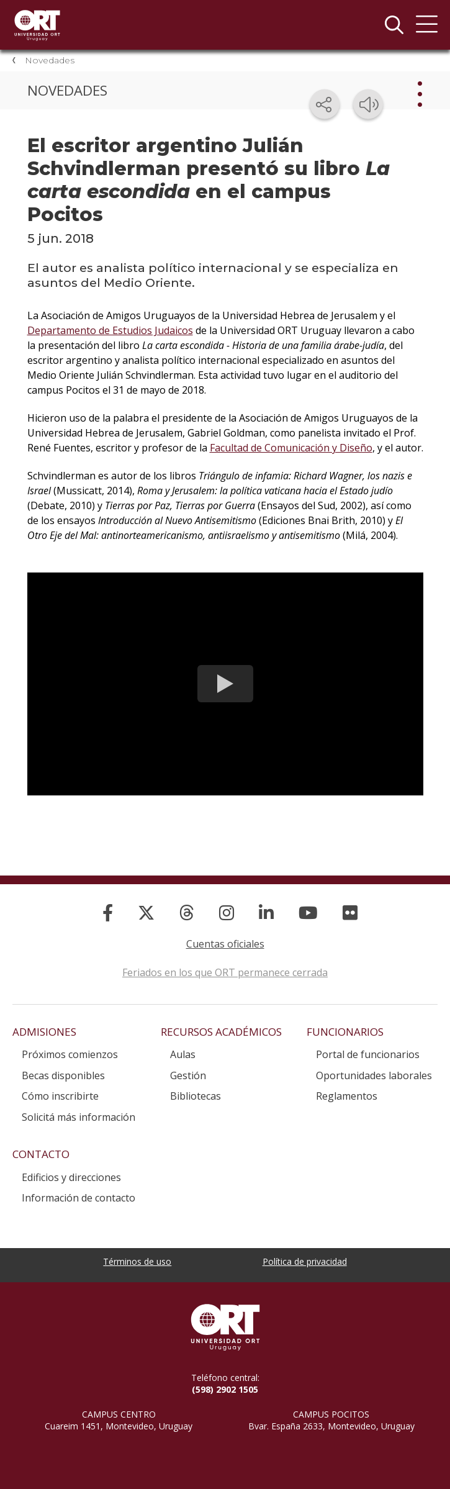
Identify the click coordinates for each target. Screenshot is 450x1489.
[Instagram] (226, 912)
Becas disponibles (63, 1075)
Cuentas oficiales (225, 944)
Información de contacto (78, 1198)
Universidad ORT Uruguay (37, 25)
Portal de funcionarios (368, 1054)
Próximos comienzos (70, 1054)
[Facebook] (107, 912)
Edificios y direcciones (71, 1177)
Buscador (394, 24)
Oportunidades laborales (374, 1075)
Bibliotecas (195, 1096)
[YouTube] (308, 912)
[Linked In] (266, 912)
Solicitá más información (78, 1117)
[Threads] (186, 912)
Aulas (183, 1054)
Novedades (49, 60)
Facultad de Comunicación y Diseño (291, 448)
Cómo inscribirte (60, 1096)
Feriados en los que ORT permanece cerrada (225, 972)
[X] (146, 912)
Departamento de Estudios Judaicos (110, 330)
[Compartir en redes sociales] (325, 104)
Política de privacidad (305, 1261)
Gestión (188, 1075)
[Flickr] (350, 912)
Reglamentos (346, 1096)
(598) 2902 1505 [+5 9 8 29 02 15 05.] (225, 1389)
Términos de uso (137, 1261)
